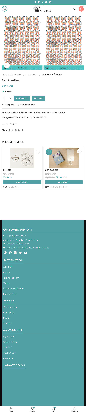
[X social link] (39, 2)
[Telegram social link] (22, 130)
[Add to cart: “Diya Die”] (22, 182)
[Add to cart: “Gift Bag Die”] (64, 182)
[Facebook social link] (35, 2)
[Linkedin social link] (19, 130)
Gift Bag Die (51, 170)
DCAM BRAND (32, 74)
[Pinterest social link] (50, 2)
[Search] (74, 8)
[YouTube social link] (46, 2)
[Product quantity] (7, 98)
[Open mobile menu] (5, 8)
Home (4, 74)
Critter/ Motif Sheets (52, 74)
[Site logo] (43, 8)
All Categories (16, 74)
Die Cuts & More (9, 124)
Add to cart (22, 98)
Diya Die (7, 170)
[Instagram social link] (42, 2)
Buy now (38, 98)
